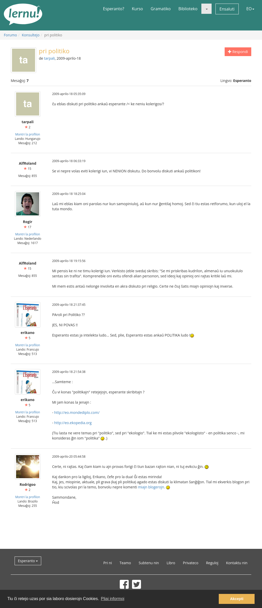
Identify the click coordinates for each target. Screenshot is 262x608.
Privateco (190, 562)
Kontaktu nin (236, 562)
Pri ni (107, 562)
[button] (206, 9)
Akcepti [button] (236, 599)
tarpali (49, 58)
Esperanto (28, 560)
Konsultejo (30, 35)
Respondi (238, 51)
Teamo (125, 562)
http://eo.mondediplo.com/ (77, 412)
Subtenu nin (149, 562)
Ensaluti (227, 9)
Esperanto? (113, 9)
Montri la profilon (27, 134)
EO (250, 9)
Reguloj (212, 562)
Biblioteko (188, 9)
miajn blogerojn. (151, 487)
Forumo (10, 35)
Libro (171, 562)
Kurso (137, 9)
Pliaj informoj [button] (112, 598)
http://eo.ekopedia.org (73, 422)
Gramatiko (161, 9)
